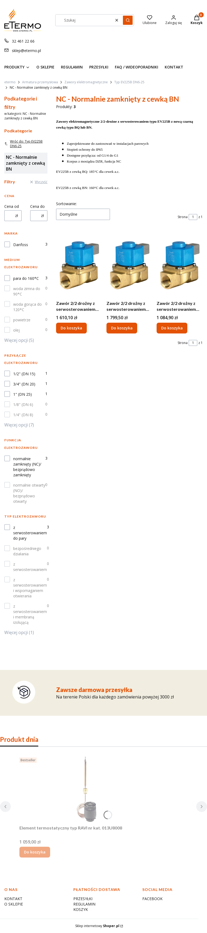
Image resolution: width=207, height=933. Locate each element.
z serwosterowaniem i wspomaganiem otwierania (30, 587)
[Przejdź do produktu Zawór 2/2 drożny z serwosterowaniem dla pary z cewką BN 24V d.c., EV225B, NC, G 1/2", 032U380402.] (180, 264)
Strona (183, 217)
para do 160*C (26, 278)
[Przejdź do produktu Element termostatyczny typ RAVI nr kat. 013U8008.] (86, 789)
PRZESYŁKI (82, 898)
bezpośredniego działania (27, 551)
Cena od (11, 206)
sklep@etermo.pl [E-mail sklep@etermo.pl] (26, 50)
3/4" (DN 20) (24, 384)
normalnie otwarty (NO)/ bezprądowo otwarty (29, 493)
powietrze (21, 319)
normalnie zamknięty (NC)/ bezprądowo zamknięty (27, 466)
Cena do (37, 206)
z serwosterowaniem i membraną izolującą (30, 614)
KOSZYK (80, 909)
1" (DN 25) (22, 394)
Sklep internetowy (97, 926)
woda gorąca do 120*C (27, 307)
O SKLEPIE (13, 904)
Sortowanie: (66, 203)
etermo (10, 82)
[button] (128, 20)
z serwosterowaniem (30, 567)
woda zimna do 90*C (26, 291)
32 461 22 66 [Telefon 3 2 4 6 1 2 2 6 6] (23, 41)
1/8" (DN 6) (23, 404)
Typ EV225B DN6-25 (129, 82)
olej (16, 330)
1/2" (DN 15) (24, 373)
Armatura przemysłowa (40, 82)
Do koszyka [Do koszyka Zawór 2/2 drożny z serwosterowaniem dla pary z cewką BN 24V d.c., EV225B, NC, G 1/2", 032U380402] (172, 327)
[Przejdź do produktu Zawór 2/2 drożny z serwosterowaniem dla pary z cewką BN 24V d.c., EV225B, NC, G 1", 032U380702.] (129, 264)
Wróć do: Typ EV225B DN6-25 (23, 143)
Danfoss (20, 244)
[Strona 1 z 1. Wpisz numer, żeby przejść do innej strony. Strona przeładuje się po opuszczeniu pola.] (193, 217)
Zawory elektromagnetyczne (86, 82)
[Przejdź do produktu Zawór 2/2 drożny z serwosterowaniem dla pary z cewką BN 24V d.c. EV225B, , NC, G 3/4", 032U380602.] (79, 264)
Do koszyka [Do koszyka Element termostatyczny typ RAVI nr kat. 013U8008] (35, 852)
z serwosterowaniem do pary (30, 533)
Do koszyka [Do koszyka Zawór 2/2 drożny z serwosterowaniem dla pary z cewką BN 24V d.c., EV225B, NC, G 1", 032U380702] (122, 327)
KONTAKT (13, 898)
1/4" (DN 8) (23, 414)
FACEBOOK (152, 898)
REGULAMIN (84, 904)
